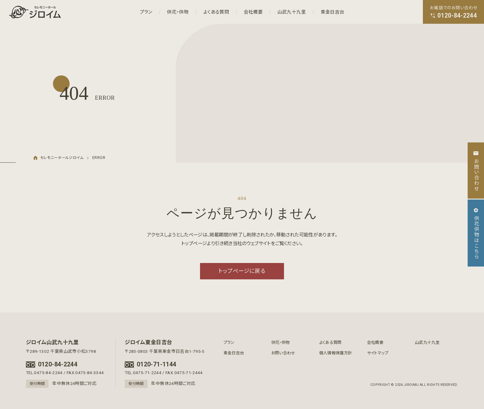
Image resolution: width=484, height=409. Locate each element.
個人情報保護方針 (335, 353)
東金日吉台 (332, 12)
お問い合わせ (283, 353)
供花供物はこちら (476, 233)
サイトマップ (377, 353)
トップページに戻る (242, 271)
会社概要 (253, 12)
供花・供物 (178, 12)
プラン (146, 12)
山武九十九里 (291, 12)
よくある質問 (216, 12)
